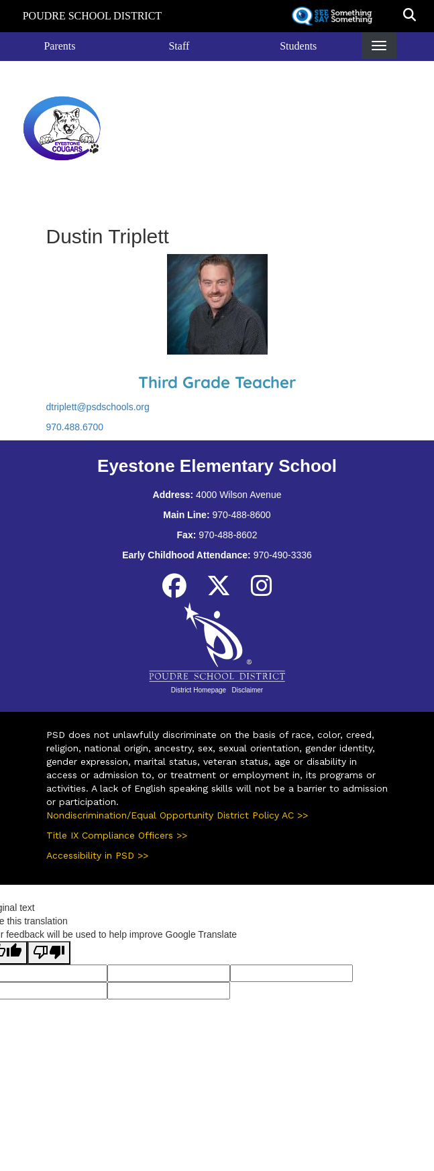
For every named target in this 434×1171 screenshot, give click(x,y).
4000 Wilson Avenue (238, 494)
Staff (178, 46)
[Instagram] (261, 591)
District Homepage (198, 690)
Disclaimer (247, 690)
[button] (409, 15)
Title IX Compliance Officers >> (116, 835)
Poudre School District (92, 15)
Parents (59, 46)
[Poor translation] (49, 953)
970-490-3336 (283, 555)
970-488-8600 (241, 514)
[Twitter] (219, 591)
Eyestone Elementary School (217, 127)
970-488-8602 (228, 535)
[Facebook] (174, 591)
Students (298, 46)
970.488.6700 (75, 427)
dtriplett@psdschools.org (98, 407)
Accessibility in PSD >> (97, 855)
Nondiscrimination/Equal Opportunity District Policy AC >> (177, 815)
